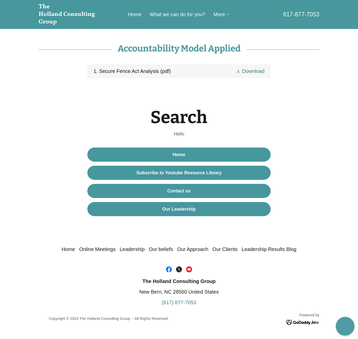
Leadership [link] (132, 249)
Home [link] (134, 14)
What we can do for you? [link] (177, 14)
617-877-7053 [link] (301, 14)
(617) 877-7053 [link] (179, 302)
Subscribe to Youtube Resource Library (178, 172)
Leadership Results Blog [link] (269, 249)
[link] (74, 21)
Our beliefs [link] (161, 249)
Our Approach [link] (192, 249)
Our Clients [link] (225, 249)
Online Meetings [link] (97, 249)
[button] (222, 14)
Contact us (179, 190)
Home (179, 154)
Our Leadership (179, 209)
